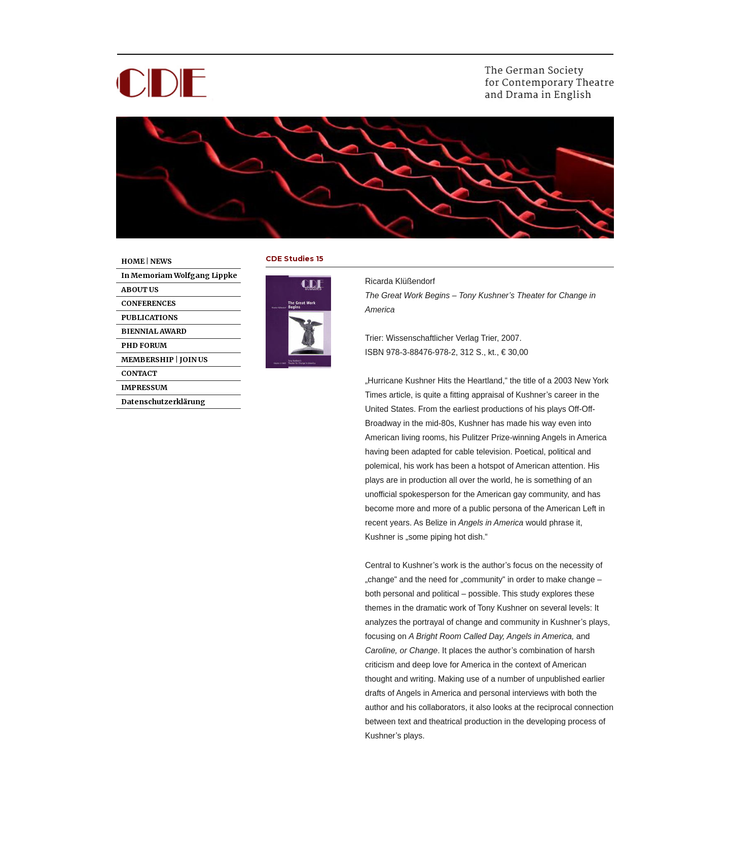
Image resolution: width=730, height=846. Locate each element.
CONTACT (139, 373)
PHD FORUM (144, 345)
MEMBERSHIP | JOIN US (164, 359)
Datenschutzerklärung (163, 401)
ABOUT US (140, 289)
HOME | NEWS (146, 261)
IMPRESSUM (144, 387)
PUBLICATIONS (149, 317)
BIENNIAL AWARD (154, 331)
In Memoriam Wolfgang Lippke (179, 275)
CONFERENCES (148, 303)
